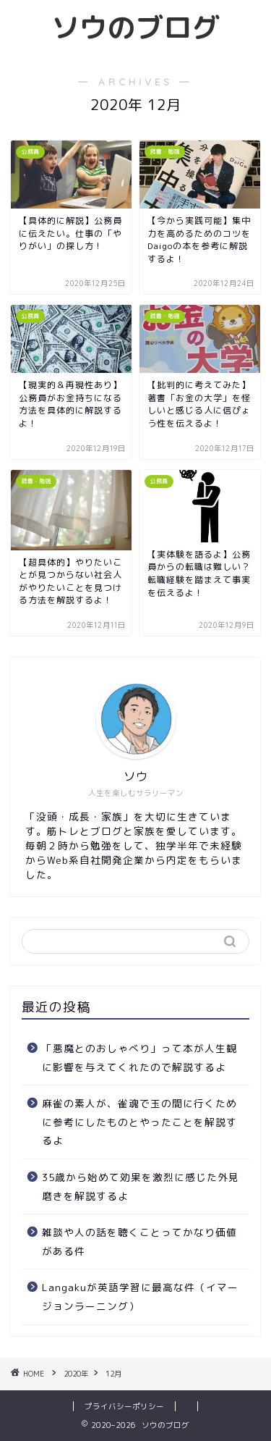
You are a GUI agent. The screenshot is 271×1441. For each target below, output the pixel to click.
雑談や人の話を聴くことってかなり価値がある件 (139, 1241)
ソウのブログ (135, 27)
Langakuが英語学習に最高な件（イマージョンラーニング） (140, 1296)
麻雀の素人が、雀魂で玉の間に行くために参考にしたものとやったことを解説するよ (139, 1121)
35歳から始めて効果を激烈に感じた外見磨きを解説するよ (140, 1186)
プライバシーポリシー (124, 1406)
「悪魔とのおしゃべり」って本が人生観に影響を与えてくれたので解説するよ (139, 1057)
